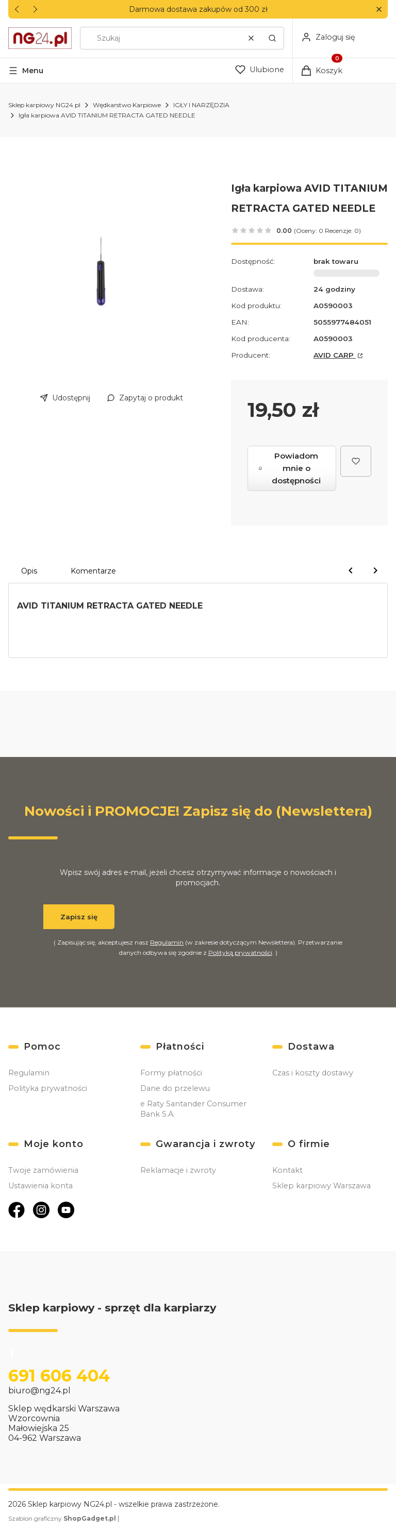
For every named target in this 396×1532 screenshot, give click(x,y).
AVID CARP (335, 355)
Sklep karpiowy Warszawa (321, 1185)
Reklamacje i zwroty (178, 1170)
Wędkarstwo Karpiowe (127, 105)
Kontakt (287, 1170)
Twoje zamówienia (43, 1170)
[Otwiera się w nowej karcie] (16, 1210)
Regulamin (167, 942)
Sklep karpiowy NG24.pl (44, 105)
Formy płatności (171, 1073)
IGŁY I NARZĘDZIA (201, 105)
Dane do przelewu (175, 1088)
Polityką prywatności (240, 952)
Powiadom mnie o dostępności (289, 468)
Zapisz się (78, 917)
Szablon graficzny (63, 1518)
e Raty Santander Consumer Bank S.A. (193, 1109)
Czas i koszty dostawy (312, 1073)
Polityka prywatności (47, 1088)
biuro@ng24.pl (39, 1390)
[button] (379, 10)
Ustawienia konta (40, 1185)
